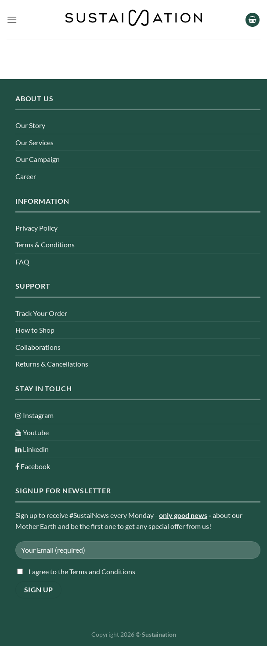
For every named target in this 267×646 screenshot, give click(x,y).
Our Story (30, 125)
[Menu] (12, 19)
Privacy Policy (36, 228)
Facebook (32, 466)
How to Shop (34, 330)
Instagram (34, 415)
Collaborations (38, 347)
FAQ (22, 261)
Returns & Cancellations (51, 364)
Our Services (34, 142)
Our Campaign (37, 159)
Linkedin (32, 449)
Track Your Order (41, 313)
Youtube (32, 432)
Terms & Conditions (45, 244)
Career (25, 176)
